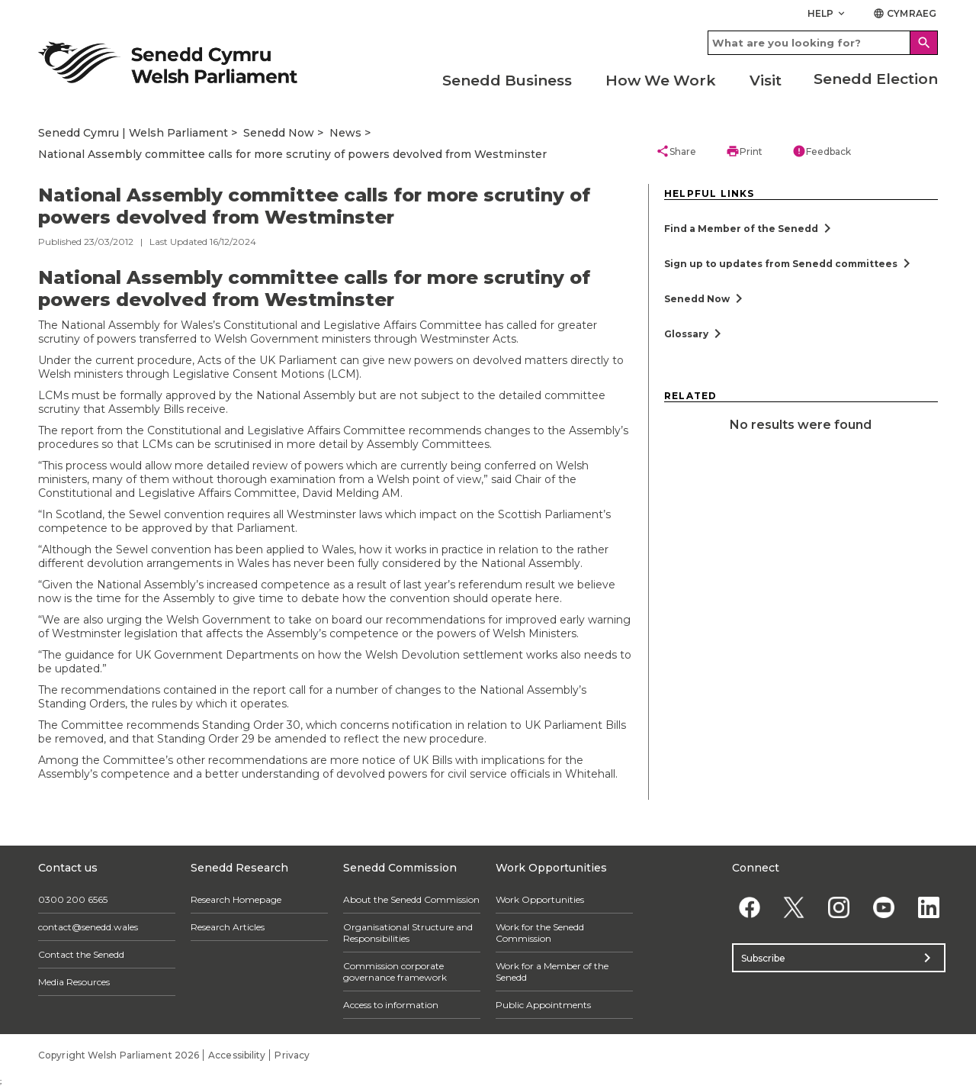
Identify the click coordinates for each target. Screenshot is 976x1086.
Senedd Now (278, 133)
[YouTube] (883, 907)
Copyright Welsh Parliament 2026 (118, 1055)
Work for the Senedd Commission (540, 932)
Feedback (821, 151)
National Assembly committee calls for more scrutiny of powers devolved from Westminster (292, 154)
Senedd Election (876, 79)
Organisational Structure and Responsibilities (408, 932)
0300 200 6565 (73, 899)
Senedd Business (507, 80)
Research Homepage (236, 899)
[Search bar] (822, 42)
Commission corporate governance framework (395, 971)
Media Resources (74, 982)
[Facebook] (749, 907)
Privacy (292, 1055)
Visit (766, 80)
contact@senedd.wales (88, 927)
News (345, 133)
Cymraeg (904, 13)
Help (827, 13)
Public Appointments (543, 1004)
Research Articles (228, 927)
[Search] (924, 42)
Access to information (390, 1004)
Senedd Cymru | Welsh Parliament (133, 133)
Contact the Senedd (81, 954)
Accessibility (236, 1055)
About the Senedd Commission (411, 899)
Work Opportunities (540, 899)
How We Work (660, 80)
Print (744, 151)
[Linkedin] (928, 907)
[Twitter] (794, 907)
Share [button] (676, 151)
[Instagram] (839, 907)
